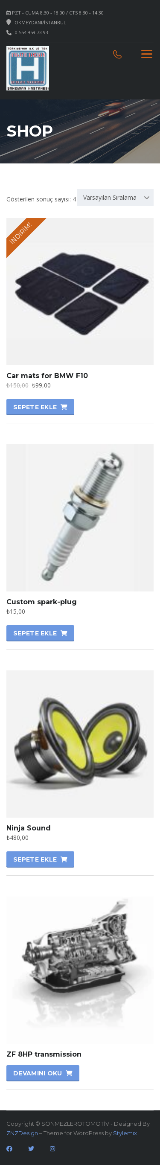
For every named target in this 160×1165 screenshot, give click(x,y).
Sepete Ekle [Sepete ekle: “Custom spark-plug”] (35, 633)
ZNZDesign (22, 1133)
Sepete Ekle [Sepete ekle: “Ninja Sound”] (35, 859)
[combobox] (115, 197)
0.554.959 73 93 (31, 32)
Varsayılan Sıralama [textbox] (110, 197)
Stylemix (125, 1133)
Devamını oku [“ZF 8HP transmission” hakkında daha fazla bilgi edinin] (37, 1073)
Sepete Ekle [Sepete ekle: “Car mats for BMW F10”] (35, 407)
